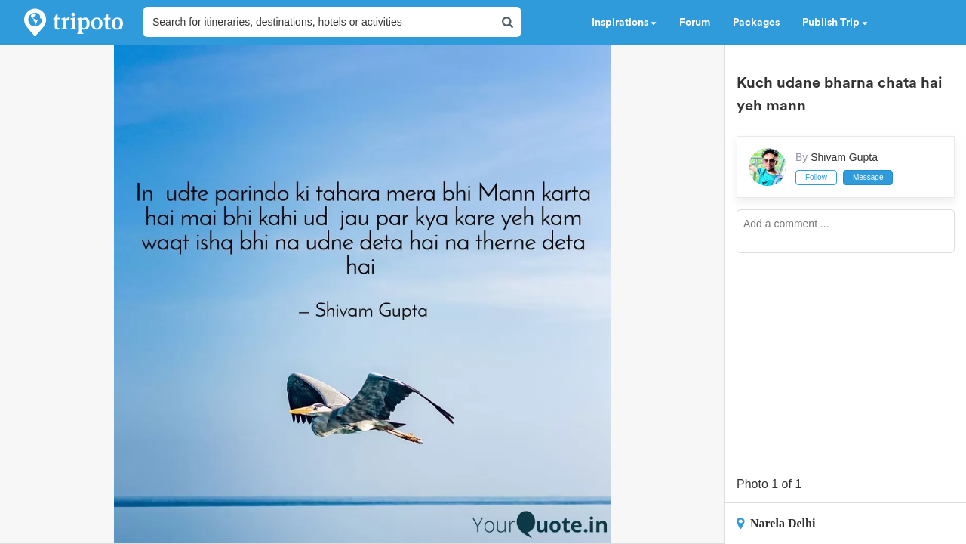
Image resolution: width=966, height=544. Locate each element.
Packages (756, 22)
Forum (694, 22)
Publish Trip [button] (835, 22)
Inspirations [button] (624, 22)
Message (868, 177)
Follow (816, 177)
